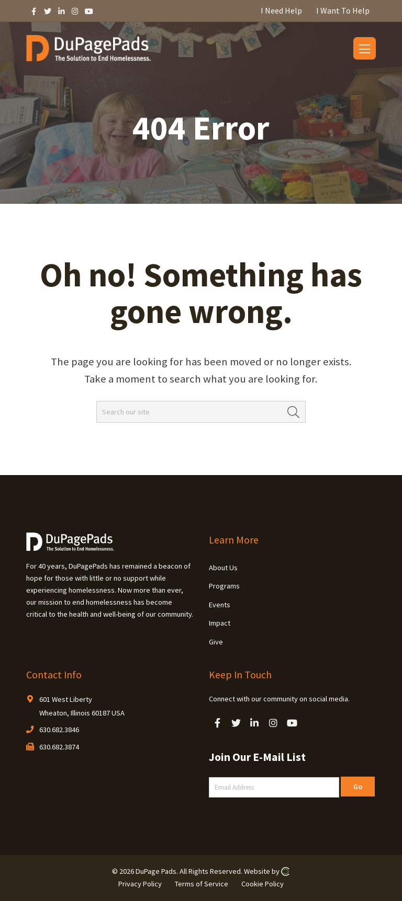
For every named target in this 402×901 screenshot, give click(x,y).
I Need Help (281, 10)
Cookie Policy (262, 883)
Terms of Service (201, 883)
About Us (223, 567)
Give (216, 641)
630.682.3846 (59, 729)
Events (219, 604)
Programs (224, 586)
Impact (219, 623)
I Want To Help (343, 10)
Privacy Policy (140, 883)
